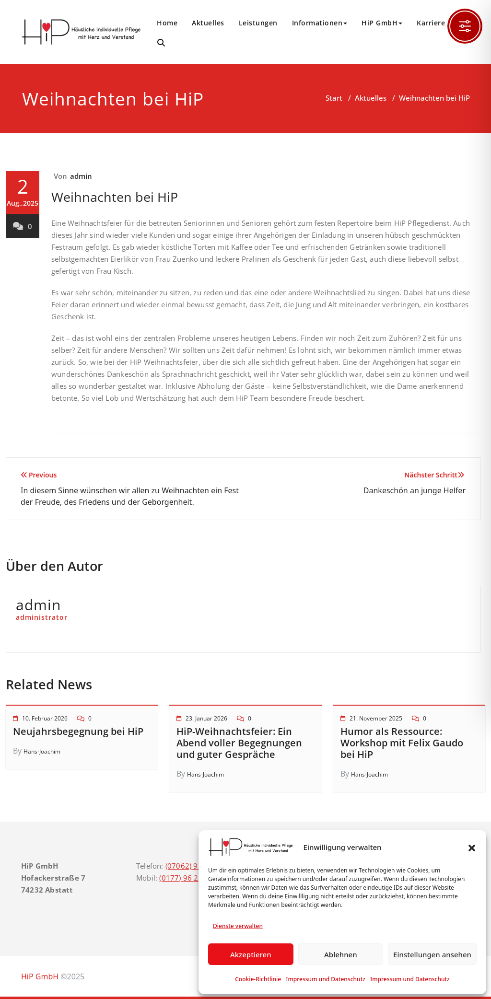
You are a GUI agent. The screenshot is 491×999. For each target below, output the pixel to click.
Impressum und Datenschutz (325, 979)
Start (334, 98)
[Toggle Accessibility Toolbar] (464, 26)
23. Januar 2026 (206, 718)
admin (81, 176)
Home (167, 22)
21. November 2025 (376, 718)
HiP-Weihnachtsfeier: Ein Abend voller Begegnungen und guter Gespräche (239, 743)
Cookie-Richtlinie (258, 979)
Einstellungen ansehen (432, 954)
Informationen (320, 22)
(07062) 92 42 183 (196, 866)
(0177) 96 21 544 (188, 878)
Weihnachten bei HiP (114, 197)
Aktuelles (208, 22)
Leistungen (258, 22)
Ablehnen (340, 954)
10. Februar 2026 (45, 718)
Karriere (431, 22)
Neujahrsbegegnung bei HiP (78, 731)
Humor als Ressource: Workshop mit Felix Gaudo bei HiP (401, 743)
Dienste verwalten (238, 926)
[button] (472, 847)
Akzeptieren (250, 954)
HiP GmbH (382, 22)
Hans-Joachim (41, 751)
